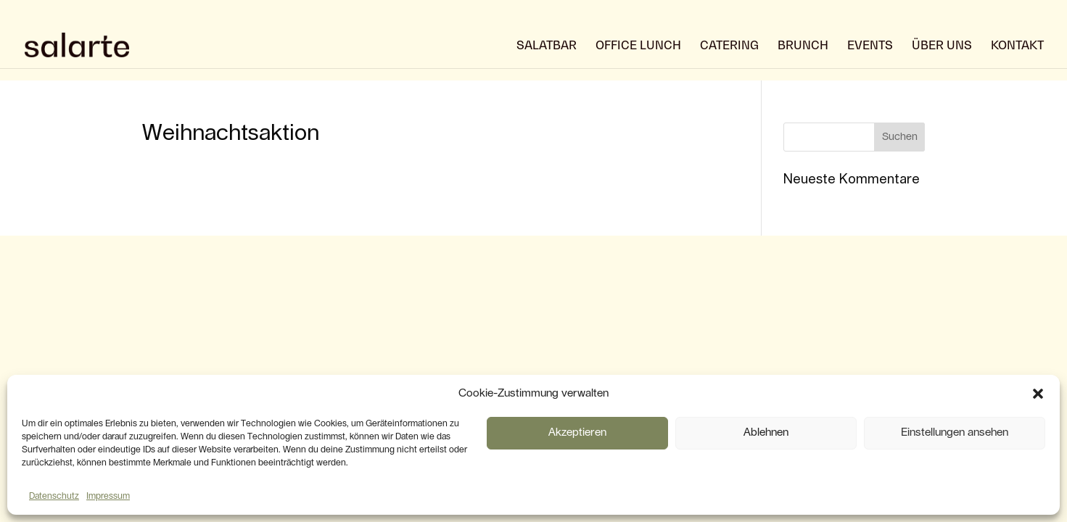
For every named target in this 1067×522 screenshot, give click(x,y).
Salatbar (546, 46)
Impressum (108, 496)
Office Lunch (638, 46)
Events (870, 46)
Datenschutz (54, 496)
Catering (729, 46)
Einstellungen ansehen (954, 432)
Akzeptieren (577, 432)
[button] (1038, 393)
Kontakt (1017, 46)
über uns (942, 46)
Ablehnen (765, 432)
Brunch (803, 46)
